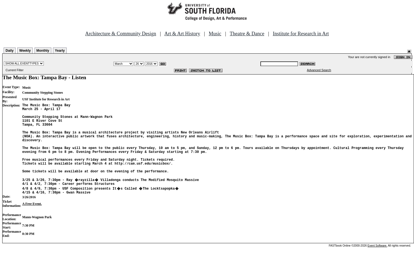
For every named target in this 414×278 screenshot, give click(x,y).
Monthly (43, 51)
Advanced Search (319, 70)
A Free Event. (32, 221)
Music (215, 33)
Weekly (25, 51)
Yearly (60, 51)
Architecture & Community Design (120, 33)
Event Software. (377, 263)
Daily (10, 51)
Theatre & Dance (247, 33)
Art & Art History (182, 33)
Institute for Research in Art (301, 33)
